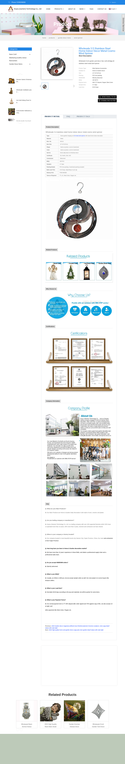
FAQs (91, 9)
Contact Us (101, 9)
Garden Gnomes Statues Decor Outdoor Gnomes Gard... (74, 725)
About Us (71, 9)
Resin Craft (13, 54)
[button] (20, 74)
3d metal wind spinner (79, 135)
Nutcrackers (13, 61)
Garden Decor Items (64, 38)
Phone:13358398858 (18, 2)
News (82, 9)
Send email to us (109, 97)
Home (48, 9)
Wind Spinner (78, 38)
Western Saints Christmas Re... (24, 80)
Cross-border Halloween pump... (24, 111)
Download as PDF (108, 100)
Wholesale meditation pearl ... (23, 91)
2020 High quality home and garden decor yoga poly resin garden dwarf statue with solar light (76, 630)
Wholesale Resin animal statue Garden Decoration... (26, 725)
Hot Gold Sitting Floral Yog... (23, 101)
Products (59, 9)
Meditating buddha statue (17, 58)
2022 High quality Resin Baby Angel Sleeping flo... (51, 725)
